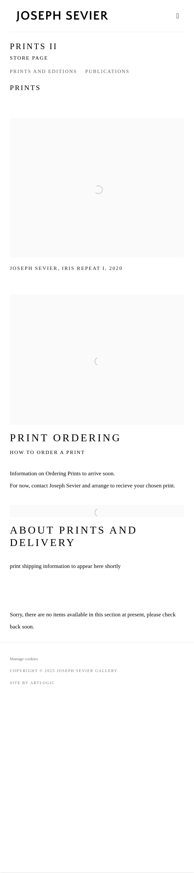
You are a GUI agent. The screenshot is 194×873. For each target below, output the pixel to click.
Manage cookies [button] (24, 658)
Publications (107, 71)
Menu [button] (179, 16)
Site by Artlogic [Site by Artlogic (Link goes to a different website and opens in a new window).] (32, 683)
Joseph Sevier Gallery (62, 16)
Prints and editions (43, 71)
